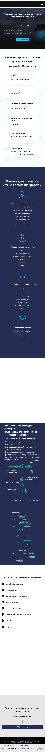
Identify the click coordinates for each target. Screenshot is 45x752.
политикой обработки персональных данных (19, 750)
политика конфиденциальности (25, 742)
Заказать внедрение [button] (23, 39)
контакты (15, 742)
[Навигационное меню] (42, 4)
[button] (22, 727)
